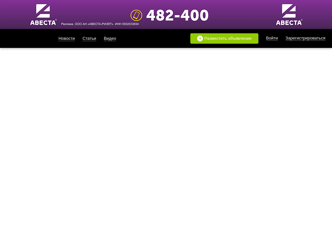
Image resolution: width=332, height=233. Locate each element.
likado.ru (24, 38)
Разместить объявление (224, 38)
